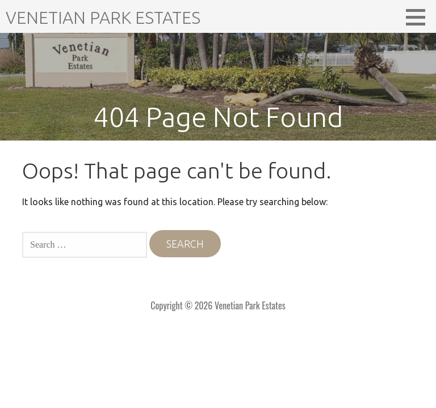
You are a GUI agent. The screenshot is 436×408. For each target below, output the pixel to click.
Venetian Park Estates (103, 17)
